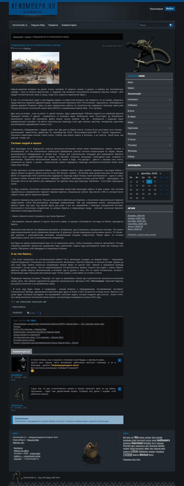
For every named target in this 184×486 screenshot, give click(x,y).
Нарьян (160, 443)
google (159, 437)
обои (134, 451)
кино (147, 448)
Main (130, 82)
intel (134, 440)
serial (154, 440)
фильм (144, 454)
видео (161, 445)
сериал (151, 451)
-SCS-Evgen (17, 405)
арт (147, 446)
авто (133, 446)
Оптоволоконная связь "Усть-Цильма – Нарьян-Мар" (38, 337)
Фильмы (132, 150)
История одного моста (24, 340)
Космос (147, 443)
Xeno (48, 477)
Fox (40, 477)
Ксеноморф (33, 8)
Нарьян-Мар (38, 25)
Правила (53, 25)
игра (132, 448)
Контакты (18, 448)
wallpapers (163, 440)
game (142, 437)
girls (154, 437)
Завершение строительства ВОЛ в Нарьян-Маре (36, 332)
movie (148, 440)
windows (127, 443)
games (148, 437)
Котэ (154, 443)
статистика (35, 453)
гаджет (126, 448)
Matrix (131, 88)
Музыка (132, 133)
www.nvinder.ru (19, 306)
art (124, 437)
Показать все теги (131, 459)
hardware (127, 440)
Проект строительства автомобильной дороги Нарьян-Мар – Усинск (45, 343)
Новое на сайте (21, 451)
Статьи (28, 37)
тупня (127, 454)
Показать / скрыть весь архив (142, 234)
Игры (130, 122)
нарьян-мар (37, 301)
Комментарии (69, 25)
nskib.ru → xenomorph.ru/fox (27, 456)
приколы (143, 451)
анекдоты (140, 446)
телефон (160, 451)
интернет (139, 448)
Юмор (131, 156)
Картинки (137, 443)
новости (127, 451)
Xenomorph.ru (19, 25)
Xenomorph (18, 37)
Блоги (131, 110)
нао (17, 301)
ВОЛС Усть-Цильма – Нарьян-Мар (29, 329)
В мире (132, 116)
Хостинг (17, 459)
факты (136, 454)
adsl (44, 301)
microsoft (141, 440)
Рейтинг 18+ (18, 442)
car (132, 437)
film (136, 437)
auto (128, 437)
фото (151, 454)
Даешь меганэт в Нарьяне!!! (26, 334)
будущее (153, 446)
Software (132, 105)
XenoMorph (17, 312)
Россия (127, 445)
